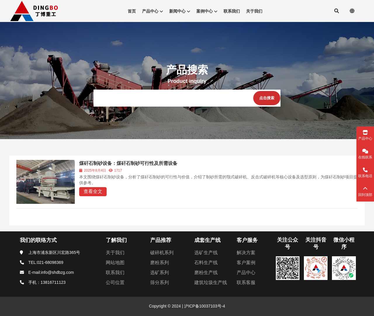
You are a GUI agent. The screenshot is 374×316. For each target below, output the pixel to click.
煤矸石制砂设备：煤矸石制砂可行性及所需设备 (128, 163)
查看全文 (93, 191)
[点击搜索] (266, 98)
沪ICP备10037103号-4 (204, 306)
